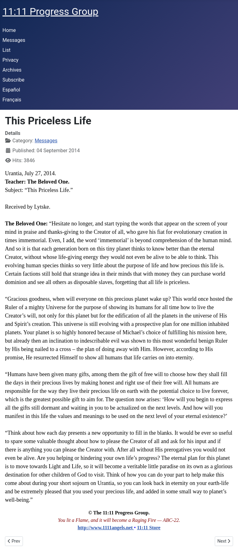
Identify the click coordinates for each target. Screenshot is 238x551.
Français (11, 100)
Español (11, 90)
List (6, 50)
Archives (11, 70)
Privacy (10, 60)
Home (9, 30)
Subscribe (13, 80)
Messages (13, 40)
